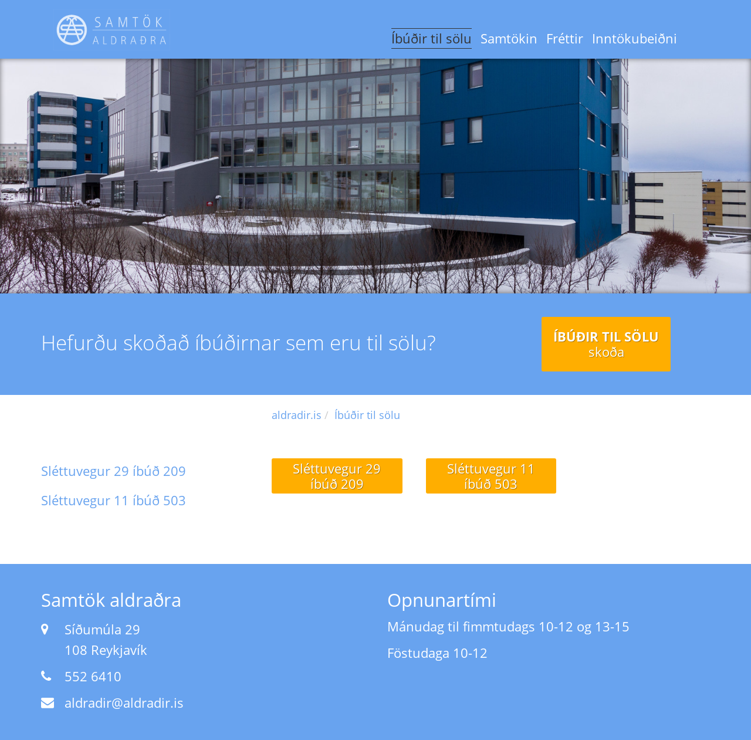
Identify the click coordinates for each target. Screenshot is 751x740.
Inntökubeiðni (634, 38)
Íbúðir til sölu (431, 38)
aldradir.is (297, 415)
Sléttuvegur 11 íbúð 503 (113, 500)
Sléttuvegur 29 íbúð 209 (113, 470)
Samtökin (509, 38)
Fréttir (564, 38)
